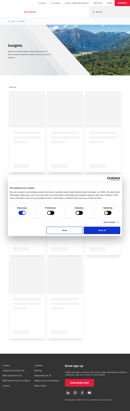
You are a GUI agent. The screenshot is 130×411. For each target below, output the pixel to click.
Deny (64, 230)
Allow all (102, 230)
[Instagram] (75, 393)
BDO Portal (98, 3)
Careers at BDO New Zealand (76, 3)
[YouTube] (89, 393)
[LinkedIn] (68, 393)
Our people (55, 3)
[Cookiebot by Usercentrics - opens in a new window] (109, 179)
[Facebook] (82, 393)
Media (109, 3)
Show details (109, 222)
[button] (122, 3)
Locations (42, 3)
